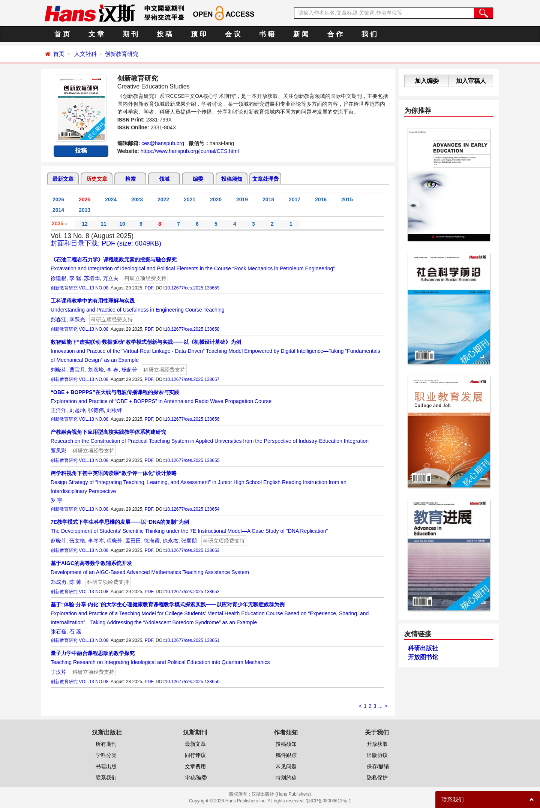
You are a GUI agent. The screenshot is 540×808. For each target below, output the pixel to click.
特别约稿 (286, 778)
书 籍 (266, 34)
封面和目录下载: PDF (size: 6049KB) (106, 243)
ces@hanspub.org (162, 143)
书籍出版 (106, 766)
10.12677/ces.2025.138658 (192, 329)
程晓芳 (114, 541)
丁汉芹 (58, 672)
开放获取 (377, 744)
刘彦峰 (96, 370)
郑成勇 (58, 582)
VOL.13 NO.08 (93, 288)
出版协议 (377, 755)
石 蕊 (75, 631)
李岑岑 (96, 541)
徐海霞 (152, 541)
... (380, 706)
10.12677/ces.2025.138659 (192, 288)
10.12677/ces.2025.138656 (192, 419)
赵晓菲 (58, 541)
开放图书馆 (423, 657)
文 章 (96, 34)
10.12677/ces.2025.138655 (192, 460)
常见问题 (286, 766)
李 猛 (75, 278)
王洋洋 (58, 410)
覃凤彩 (58, 451)
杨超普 (129, 370)
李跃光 (77, 319)
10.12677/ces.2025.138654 (192, 509)
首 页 (62, 34)
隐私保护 (377, 778)
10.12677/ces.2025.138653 (192, 550)
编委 (198, 179)
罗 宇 (57, 500)
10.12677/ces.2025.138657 (192, 379)
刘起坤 (77, 410)
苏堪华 (92, 278)
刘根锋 (114, 410)
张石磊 (58, 631)
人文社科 (85, 54)
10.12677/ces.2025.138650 (192, 681)
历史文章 (96, 179)
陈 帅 (75, 582)
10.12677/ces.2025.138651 (192, 640)
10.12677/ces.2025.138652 (192, 591)
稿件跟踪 (286, 755)
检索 (130, 179)
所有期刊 (106, 744)
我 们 (369, 34)
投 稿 (164, 34)
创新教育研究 (121, 54)
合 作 (335, 34)
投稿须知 (231, 179)
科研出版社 (423, 648)
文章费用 (195, 766)
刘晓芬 (58, 370)
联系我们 (106, 778)
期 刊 (130, 34)
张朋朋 (189, 541)
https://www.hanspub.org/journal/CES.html (190, 151)
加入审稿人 (471, 81)
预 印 (198, 34)
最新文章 (63, 179)
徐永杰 (170, 541)
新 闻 (301, 34)
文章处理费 (265, 179)
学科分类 (106, 755)
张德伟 (96, 410)
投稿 (81, 150)
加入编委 (427, 81)
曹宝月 (77, 370)
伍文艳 (77, 541)
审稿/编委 (196, 778)
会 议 (232, 34)
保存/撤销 (378, 766)
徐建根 (58, 278)
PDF (149, 288)
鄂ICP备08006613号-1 (328, 801)
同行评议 (195, 755)
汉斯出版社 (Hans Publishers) (281, 794)
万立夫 (110, 278)
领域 (164, 179)
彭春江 (58, 319)
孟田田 (133, 541)
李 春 (112, 370)
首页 (58, 54)
